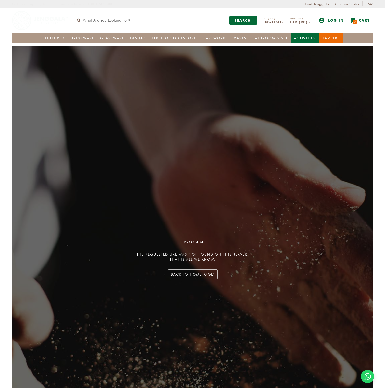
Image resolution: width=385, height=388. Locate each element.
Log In (331, 20)
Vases (240, 38)
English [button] (273, 22)
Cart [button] (360, 21)
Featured (55, 38)
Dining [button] (138, 38)
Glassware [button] (112, 38)
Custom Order (347, 4)
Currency (296, 17)
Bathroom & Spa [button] (270, 38)
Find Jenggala (317, 4)
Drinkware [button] (82, 38)
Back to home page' (192, 274)
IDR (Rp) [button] (300, 22)
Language (269, 17)
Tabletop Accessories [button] (175, 38)
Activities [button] (305, 38)
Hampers (331, 38)
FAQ (369, 4)
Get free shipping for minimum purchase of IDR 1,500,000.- (64, 4)
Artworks (217, 38)
